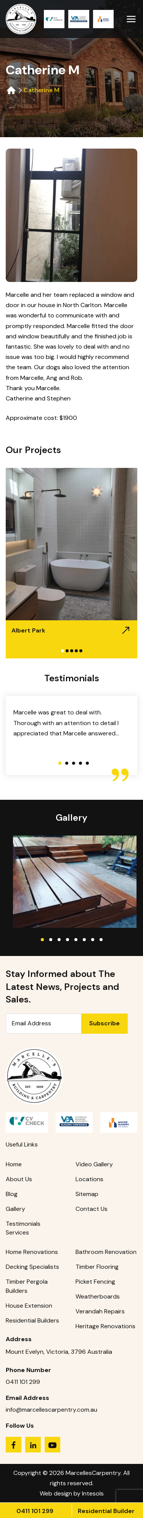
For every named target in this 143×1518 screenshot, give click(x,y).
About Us (19, 1179)
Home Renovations (32, 1252)
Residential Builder (106, 1511)
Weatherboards (98, 1296)
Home (14, 1164)
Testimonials (23, 1224)
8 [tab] (101, 939)
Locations (89, 1179)
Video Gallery (94, 1164)
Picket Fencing (95, 1282)
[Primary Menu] (131, 17)
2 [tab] (67, 650)
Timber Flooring (97, 1267)
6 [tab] (84, 939)
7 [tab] (92, 939)
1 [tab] (62, 650)
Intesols (93, 1493)
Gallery (15, 1209)
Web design (56, 1493)
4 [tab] (76, 650)
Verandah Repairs (100, 1311)
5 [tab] (80, 650)
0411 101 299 (34, 1511)
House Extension (29, 1306)
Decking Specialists (32, 1267)
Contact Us (92, 1209)
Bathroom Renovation (106, 1252)
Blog (12, 1194)
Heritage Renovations (105, 1326)
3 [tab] (71, 650)
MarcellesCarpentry (93, 1473)
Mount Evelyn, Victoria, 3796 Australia (59, 1352)
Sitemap (87, 1194)
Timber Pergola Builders (27, 1286)
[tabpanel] (71, 563)
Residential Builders (32, 1320)
